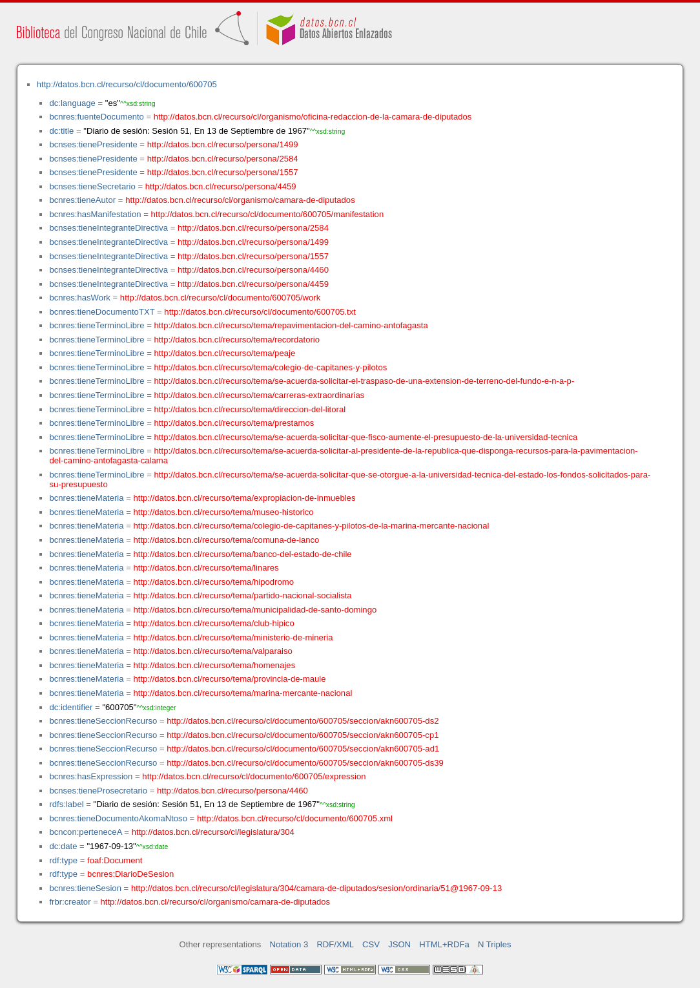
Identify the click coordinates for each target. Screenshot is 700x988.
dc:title (61, 131)
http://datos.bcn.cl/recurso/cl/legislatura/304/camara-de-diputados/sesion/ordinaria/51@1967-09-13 (316, 888)
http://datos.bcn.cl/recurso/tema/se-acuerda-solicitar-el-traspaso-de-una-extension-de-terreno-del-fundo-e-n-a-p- (364, 381)
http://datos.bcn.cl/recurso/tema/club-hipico (214, 623)
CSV (371, 944)
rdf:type (63, 860)
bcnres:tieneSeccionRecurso (103, 721)
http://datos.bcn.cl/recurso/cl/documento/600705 (127, 84)
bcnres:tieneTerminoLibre (96, 325)
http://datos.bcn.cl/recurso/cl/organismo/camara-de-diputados (240, 200)
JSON (399, 944)
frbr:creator (69, 902)
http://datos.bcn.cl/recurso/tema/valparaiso (213, 651)
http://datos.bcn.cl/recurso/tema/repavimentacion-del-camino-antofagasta (291, 325)
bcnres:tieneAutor (82, 200)
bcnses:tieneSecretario (92, 186)
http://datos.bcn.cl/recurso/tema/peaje (225, 353)
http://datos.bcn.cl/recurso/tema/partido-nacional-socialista (243, 595)
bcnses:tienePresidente (93, 144)
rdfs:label (66, 804)
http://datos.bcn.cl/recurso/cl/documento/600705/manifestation (267, 214)
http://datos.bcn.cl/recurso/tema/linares (206, 568)
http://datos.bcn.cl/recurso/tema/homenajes (215, 665)
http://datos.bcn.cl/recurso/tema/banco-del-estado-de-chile (243, 554)
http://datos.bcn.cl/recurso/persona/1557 (222, 172)
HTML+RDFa (444, 944)
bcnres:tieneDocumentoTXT (101, 312)
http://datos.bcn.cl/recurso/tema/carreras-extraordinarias (259, 395)
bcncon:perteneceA (85, 832)
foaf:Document (114, 860)
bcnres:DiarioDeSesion (130, 874)
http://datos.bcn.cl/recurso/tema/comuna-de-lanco (227, 540)
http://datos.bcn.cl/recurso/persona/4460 (253, 270)
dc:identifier (70, 707)
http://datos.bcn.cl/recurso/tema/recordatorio (237, 339)
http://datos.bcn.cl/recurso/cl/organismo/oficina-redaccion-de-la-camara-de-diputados (313, 116)
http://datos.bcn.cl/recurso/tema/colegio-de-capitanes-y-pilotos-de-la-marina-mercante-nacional (311, 526)
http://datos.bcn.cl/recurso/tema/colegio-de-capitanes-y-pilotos (270, 367)
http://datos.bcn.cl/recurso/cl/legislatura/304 (213, 832)
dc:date (63, 846)
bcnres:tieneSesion (85, 888)
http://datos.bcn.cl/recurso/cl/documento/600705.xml (295, 818)
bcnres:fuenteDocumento (96, 116)
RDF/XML (335, 944)
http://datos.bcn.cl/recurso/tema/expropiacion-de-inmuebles (245, 498)
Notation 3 (289, 944)
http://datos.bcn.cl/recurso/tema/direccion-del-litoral (250, 409)
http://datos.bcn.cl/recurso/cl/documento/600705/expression (253, 776)
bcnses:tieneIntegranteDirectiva (108, 228)
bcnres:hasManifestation (95, 214)
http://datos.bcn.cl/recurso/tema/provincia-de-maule (230, 679)
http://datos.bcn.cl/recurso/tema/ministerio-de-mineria (233, 637)
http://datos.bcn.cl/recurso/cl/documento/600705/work (220, 297)
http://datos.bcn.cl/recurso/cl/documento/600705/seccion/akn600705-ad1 (303, 748)
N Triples (494, 944)
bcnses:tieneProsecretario (98, 790)
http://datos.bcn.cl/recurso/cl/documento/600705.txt (260, 312)
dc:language (72, 103)
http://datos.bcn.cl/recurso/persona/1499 (222, 144)
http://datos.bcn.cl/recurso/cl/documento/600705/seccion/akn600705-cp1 (302, 735)
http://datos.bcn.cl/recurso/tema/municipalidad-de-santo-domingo (255, 610)
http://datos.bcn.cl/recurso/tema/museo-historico (224, 512)
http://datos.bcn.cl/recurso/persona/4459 (220, 186)
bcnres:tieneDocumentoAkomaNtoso (118, 818)
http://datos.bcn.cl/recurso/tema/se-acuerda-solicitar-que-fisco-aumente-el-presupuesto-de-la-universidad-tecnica (366, 437)
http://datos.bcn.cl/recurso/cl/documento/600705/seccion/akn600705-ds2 (302, 721)
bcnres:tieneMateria (86, 498)
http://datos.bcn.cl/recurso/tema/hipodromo (214, 582)
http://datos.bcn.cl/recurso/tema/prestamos (234, 423)
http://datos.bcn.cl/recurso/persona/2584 (222, 158)
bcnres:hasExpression (90, 776)
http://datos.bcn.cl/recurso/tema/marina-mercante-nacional (243, 693)
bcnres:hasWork (79, 297)
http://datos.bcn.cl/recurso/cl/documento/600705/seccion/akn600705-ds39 (305, 763)
